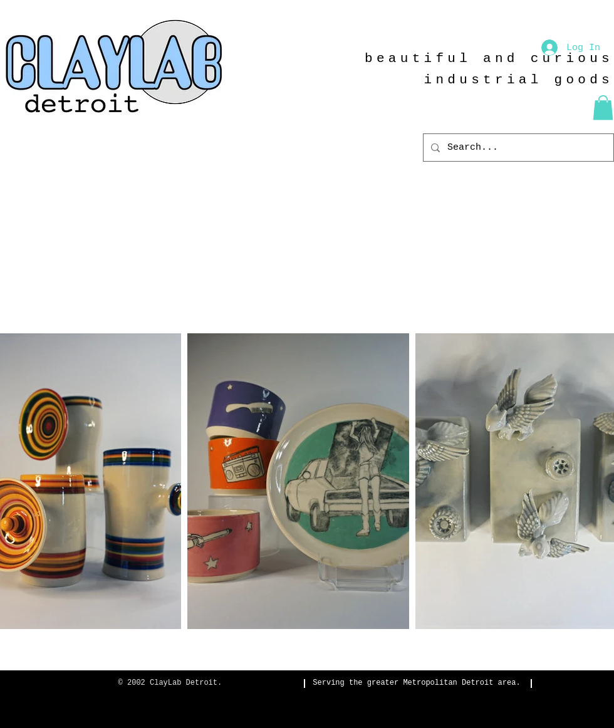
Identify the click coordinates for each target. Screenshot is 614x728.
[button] (603, 107)
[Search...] (517, 147)
